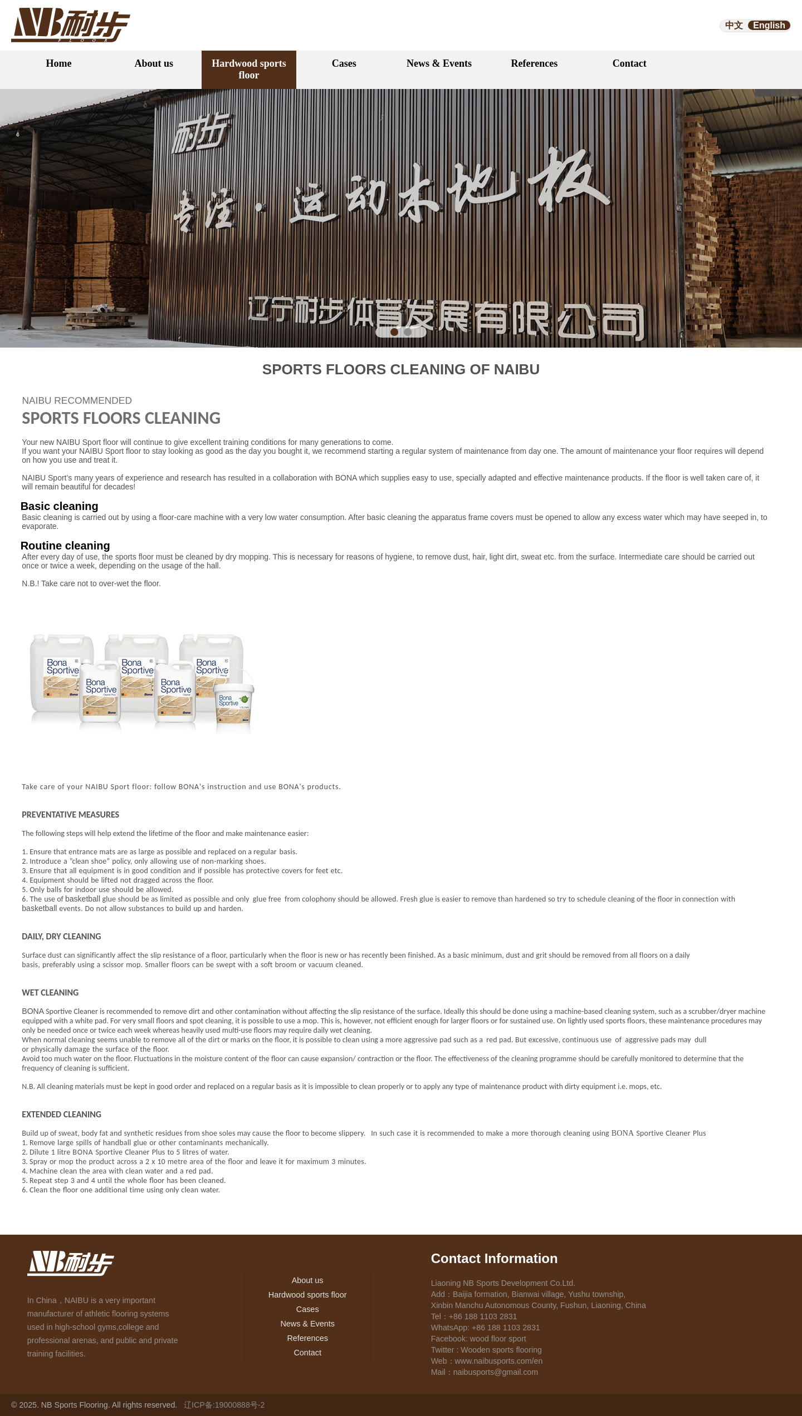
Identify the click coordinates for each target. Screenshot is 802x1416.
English (769, 25)
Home (58, 63)
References (534, 63)
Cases (344, 63)
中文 (734, 25)
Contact (630, 63)
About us (153, 63)
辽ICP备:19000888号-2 (224, 1404)
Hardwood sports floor (249, 69)
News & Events (439, 63)
